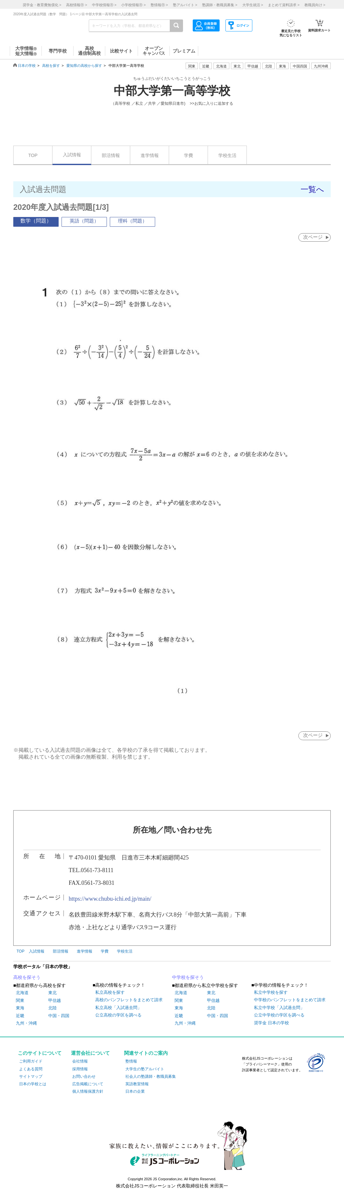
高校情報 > (76, 5)
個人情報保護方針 (87, 1091)
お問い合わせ (84, 1077)
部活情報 (111, 155)
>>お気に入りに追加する (211, 103)
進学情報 (150, 155)
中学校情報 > (104, 5)
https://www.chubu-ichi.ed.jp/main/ (110, 899)
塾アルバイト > (185, 5)
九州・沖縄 (26, 1023)
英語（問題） (84, 220)
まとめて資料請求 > (283, 5)
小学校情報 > (133, 5)
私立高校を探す (110, 992)
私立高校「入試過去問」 (118, 1007)
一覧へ (312, 189)
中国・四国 (58, 1016)
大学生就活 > (252, 5)
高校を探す (51, 65)
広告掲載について (87, 1084)
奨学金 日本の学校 (271, 1023)
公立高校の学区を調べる (118, 1015)
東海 (20, 1008)
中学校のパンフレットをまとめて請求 (290, 1000)
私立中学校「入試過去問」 (279, 1007)
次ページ (312, 237)
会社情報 (80, 1062)
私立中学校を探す (271, 992)
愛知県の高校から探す (84, 65)
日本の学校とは (32, 1084)
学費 (188, 155)
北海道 (221, 66)
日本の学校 (27, 65)
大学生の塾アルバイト (144, 1069)
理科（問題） (132, 220)
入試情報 (72, 154)
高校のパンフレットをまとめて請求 (129, 1000)
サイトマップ (30, 1077)
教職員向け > (314, 5)
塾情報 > (159, 5)
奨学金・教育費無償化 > (42, 5)
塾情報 (131, 1062)
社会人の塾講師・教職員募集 (150, 1077)
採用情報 (80, 1069)
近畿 (20, 1016)
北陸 (52, 1008)
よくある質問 (30, 1069)
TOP (33, 155)
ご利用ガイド (30, 1062)
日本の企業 (135, 1091)
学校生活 (227, 155)
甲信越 (54, 1000)
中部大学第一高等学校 (172, 90)
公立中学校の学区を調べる (279, 1015)
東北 (52, 993)
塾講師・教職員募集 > (219, 5)
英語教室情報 (137, 1084)
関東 (20, 1000)
